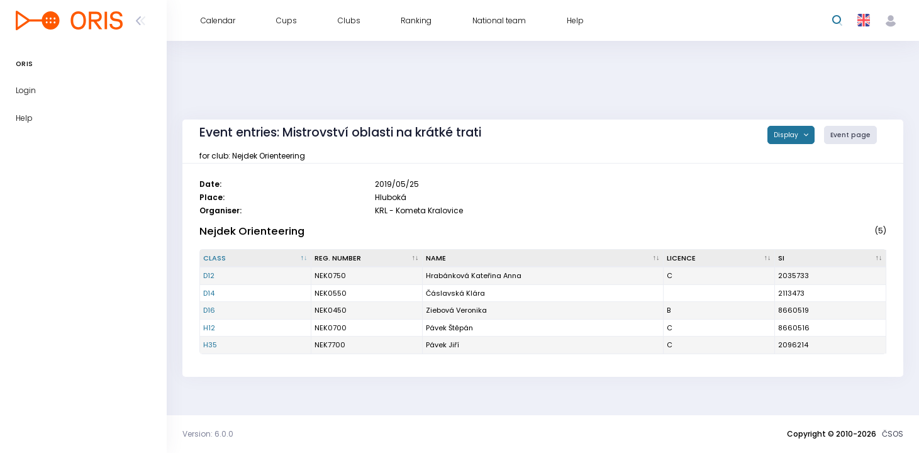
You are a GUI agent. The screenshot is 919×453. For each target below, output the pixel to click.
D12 (208, 276)
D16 (209, 310)
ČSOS (892, 433)
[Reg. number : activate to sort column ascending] (367, 258)
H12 (209, 328)
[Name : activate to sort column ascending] (543, 258)
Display (787, 135)
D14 (208, 293)
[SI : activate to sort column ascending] (830, 258)
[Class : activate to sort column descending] (255, 258)
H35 (210, 345)
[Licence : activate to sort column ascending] (719, 258)
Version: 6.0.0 (207, 433)
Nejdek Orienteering (251, 231)
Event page (850, 135)
